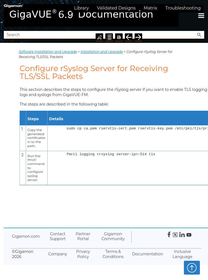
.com (26, 236)
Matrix (150, 8)
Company (57, 254)
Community (113, 236)
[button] (199, 35)
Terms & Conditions (113, 254)
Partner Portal (83, 236)
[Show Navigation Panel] (201, 15)
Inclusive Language (182, 254)
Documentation (147, 254)
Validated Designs (116, 8)
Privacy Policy (83, 254)
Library (81, 8)
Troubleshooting (183, 8)
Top (192, 267)
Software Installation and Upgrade (48, 52)
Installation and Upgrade (101, 52)
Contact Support (58, 236)
